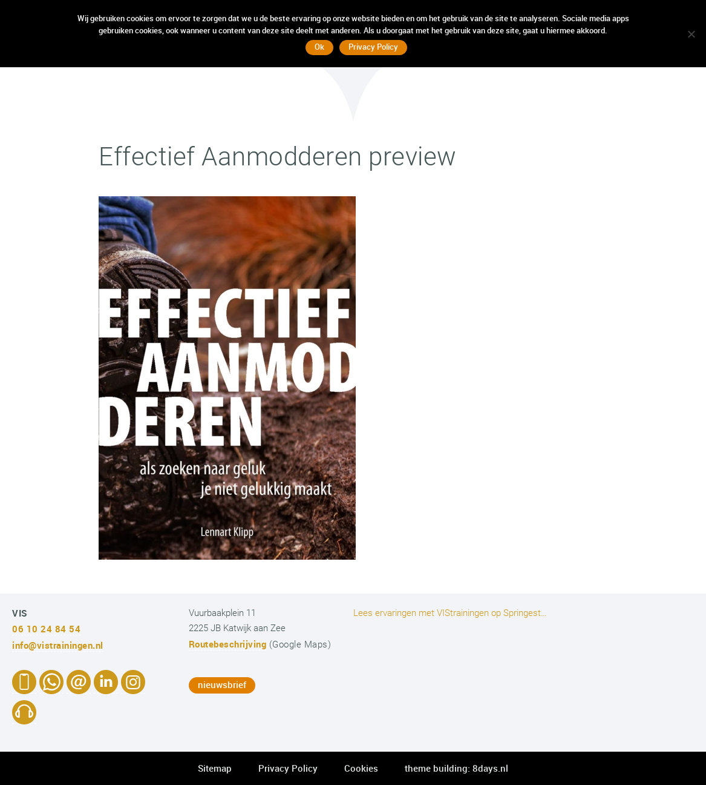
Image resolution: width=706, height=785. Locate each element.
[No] (691, 34)
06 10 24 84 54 (46, 629)
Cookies (361, 768)
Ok (319, 46)
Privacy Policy (288, 768)
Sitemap (215, 768)
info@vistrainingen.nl (57, 645)
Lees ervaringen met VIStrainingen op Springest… (450, 613)
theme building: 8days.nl (456, 768)
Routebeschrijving (228, 644)
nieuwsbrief (222, 684)
